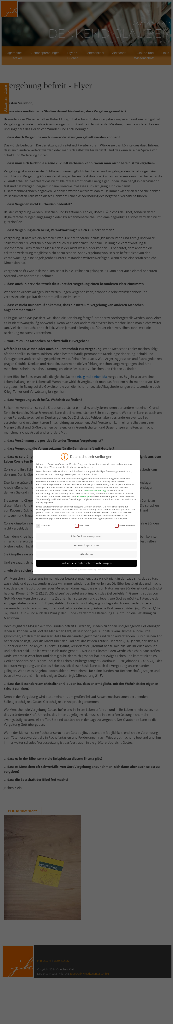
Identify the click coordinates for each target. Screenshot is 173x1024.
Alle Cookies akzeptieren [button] (86, 539)
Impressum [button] (102, 573)
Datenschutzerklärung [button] (88, 573)
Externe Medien (125, 528)
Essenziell (43, 528)
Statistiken (82, 528)
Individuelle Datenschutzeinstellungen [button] (87, 566)
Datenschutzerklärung (94, 493)
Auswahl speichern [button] (86, 548)
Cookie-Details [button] (72, 573)
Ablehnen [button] (86, 557)
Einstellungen (84, 499)
